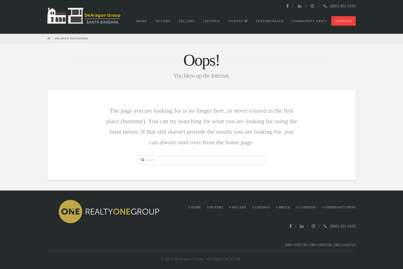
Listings (261, 207)
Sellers (237, 207)
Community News (339, 207)
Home (194, 207)
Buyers (215, 207)
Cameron (306, 207)
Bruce (283, 207)
